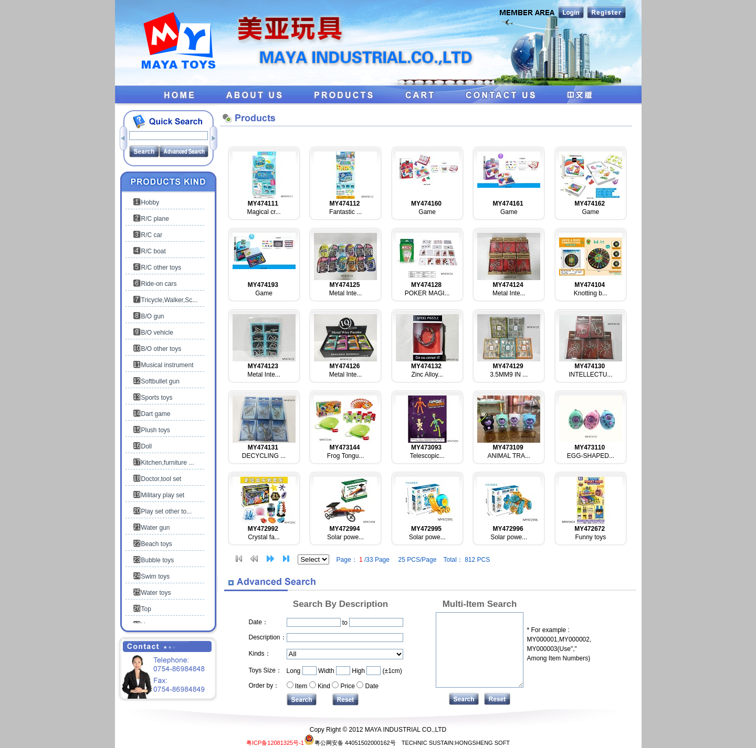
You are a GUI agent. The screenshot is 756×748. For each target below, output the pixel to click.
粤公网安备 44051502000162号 (350, 743)
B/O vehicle (157, 332)
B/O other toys (161, 348)
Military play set (163, 495)
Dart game (156, 414)
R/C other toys (161, 267)
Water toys (156, 592)
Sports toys (157, 397)
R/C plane (155, 218)
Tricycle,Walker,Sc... (169, 300)
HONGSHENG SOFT (482, 743)
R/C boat (153, 251)
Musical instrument (167, 365)
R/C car (152, 235)
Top (146, 609)
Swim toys (155, 576)
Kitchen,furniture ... (167, 462)
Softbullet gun (160, 381)
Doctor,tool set (161, 479)
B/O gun (152, 316)
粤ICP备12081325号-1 (275, 743)
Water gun (155, 527)
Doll (146, 446)
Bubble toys (157, 560)
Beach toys (156, 544)
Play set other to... (166, 511)
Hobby (150, 202)
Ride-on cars (159, 283)
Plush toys (155, 430)
